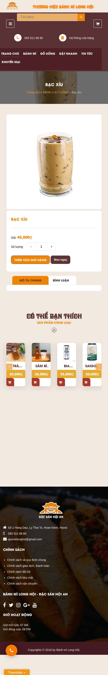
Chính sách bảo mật (20, 577)
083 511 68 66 (17, 533)
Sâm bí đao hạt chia (41, 366)
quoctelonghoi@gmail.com (25, 539)
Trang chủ (10, 53)
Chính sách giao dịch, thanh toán (28, 565)
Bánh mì (29, 53)
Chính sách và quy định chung (26, 560)
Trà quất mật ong (15, 366)
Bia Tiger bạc (66, 366)
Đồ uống (47, 53)
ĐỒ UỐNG (61, 92)
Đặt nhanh (68, 53)
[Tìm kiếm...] (47, 17)
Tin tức (87, 53)
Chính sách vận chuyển (22, 583)
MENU (47, 92)
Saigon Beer (92, 366)
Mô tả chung (30, 280)
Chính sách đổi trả (19, 571)
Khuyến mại (11, 62)
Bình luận (61, 280)
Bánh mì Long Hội (67, 650)
